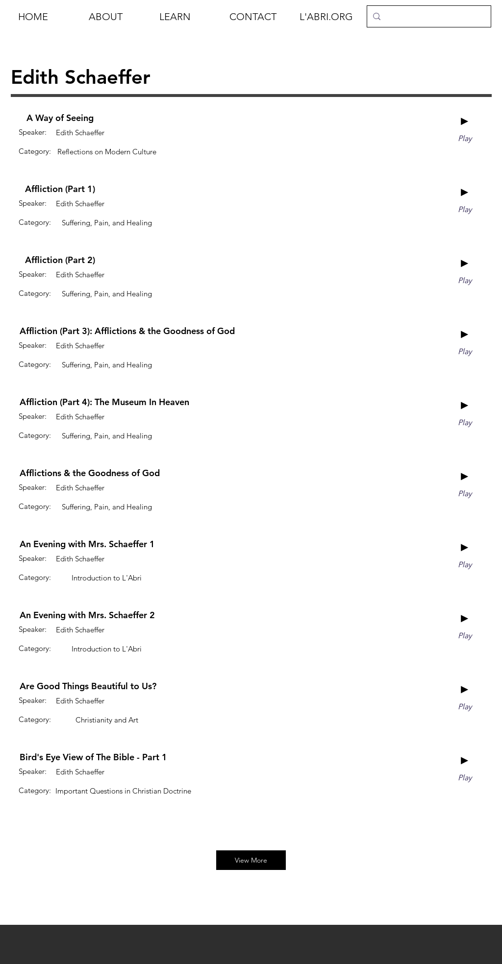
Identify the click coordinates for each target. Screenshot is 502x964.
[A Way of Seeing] (60, 118)
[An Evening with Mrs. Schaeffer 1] (87, 544)
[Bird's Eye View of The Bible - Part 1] (93, 757)
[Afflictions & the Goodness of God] (90, 473)
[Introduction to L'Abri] (106, 577)
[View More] (251, 860)
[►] (464, 120)
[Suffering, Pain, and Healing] (106, 222)
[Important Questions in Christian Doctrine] (123, 790)
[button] (116, 16)
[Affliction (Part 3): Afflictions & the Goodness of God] (127, 331)
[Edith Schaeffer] (80, 132)
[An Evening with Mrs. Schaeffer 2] (87, 615)
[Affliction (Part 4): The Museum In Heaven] (104, 402)
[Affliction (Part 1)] (60, 189)
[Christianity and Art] (106, 719)
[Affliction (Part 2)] (60, 260)
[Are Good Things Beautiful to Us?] (88, 686)
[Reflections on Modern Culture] (106, 151)
